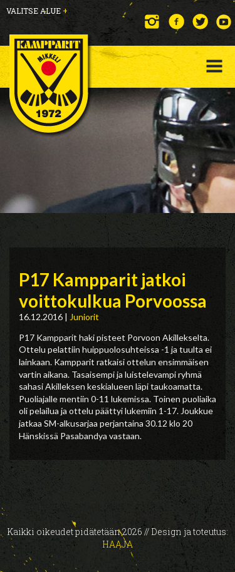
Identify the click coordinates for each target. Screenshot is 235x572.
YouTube (224, 21)
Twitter (200, 21)
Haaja (117, 544)
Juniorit (84, 316)
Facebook (176, 21)
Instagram (152, 21)
